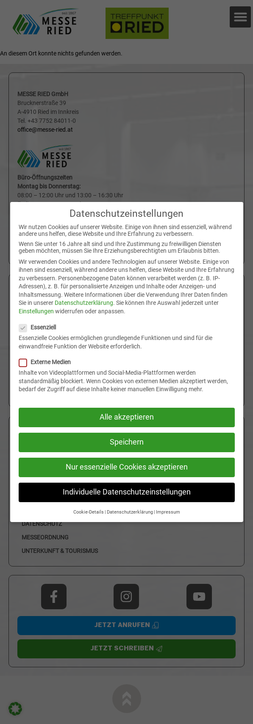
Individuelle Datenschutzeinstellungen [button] (127, 492)
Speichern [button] (127, 442)
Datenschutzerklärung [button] (130, 512)
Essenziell (41, 327)
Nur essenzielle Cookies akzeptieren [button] (127, 467)
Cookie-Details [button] (88, 512)
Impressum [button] (168, 512)
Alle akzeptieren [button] (127, 417)
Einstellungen (36, 311)
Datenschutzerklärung (84, 302)
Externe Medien (48, 362)
